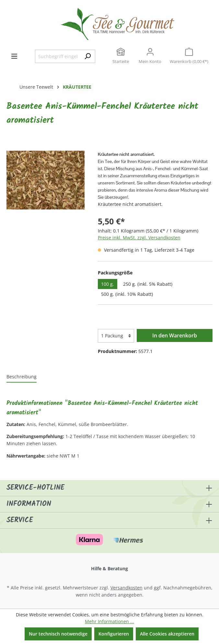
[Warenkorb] (189, 56)
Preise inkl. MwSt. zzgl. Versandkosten (139, 237)
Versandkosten (126, 588)
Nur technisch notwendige (58, 634)
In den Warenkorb (174, 335)
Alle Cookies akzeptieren (167, 634)
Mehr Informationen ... (109, 621)
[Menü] (14, 56)
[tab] (21, 377)
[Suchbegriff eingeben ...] (57, 56)
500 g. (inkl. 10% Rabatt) (127, 294)
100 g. (107, 284)
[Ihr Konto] (150, 56)
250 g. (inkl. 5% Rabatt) (147, 284)
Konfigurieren (113, 634)
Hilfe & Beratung (109, 568)
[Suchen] (87, 56)
